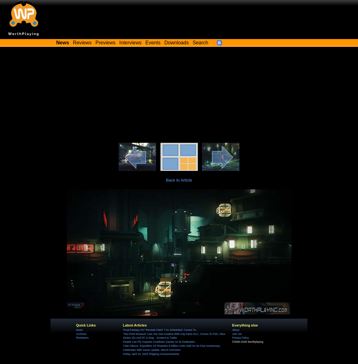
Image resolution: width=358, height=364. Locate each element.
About (235, 330)
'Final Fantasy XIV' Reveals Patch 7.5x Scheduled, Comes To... (160, 330)
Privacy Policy (240, 337)
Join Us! (237, 334)
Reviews (82, 42)
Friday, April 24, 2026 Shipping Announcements (151, 354)
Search (200, 42)
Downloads (176, 42)
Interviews (130, 42)
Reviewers (82, 337)
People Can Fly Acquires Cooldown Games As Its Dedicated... (160, 341)
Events (152, 42)
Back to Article (179, 180)
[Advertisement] (179, 96)
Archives (81, 334)
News (79, 330)
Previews (105, 42)
